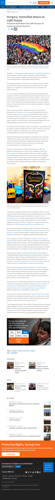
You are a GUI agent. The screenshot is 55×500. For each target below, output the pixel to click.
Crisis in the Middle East (12, 7)
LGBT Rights (14, 353)
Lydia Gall (46, 98)
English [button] (35, 2)
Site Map (30, 476)
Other (25, 335)
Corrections (10, 476)
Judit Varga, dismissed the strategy (31, 253)
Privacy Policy (18, 476)
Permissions (24, 476)
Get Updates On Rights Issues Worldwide (17, 463)
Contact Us (4, 476)
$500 (12, 335)
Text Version (14, 478)
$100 (19, 332)
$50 (12, 332)
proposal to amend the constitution (38, 73)
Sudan (43, 7)
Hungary (32, 351)
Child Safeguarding (6, 478)
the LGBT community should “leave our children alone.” (28, 224)
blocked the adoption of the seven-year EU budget (28, 261)
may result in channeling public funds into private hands (29, 288)
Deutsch (17, 11)
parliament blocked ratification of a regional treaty (31, 267)
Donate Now (44, 3)
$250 (25, 332)
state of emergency (24, 114)
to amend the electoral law (38, 294)
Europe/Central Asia (23, 351)
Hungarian (18, 73)
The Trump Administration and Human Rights (29, 7)
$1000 (18, 335)
